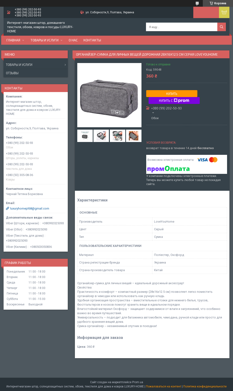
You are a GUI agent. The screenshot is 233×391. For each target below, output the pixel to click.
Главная (13, 40)
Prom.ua (137, 382)
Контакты (92, 40)
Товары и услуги (44, 40)
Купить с (174, 100)
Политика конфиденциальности (205, 386)
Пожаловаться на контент (163, 386)
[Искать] (221, 27)
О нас (73, 40)
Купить (171, 94)
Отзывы (12, 73)
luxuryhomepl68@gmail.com (29, 208)
